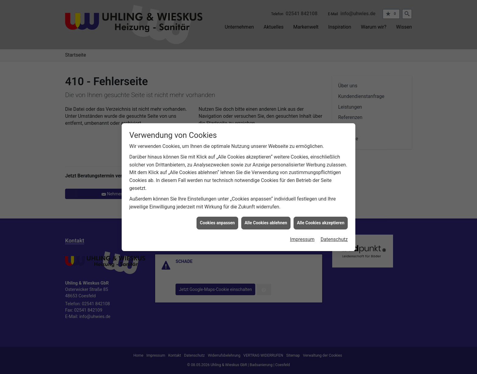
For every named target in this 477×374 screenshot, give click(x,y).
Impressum (302, 235)
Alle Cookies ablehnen (266, 218)
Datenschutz (334, 235)
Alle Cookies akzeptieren (320, 218)
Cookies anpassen (217, 218)
